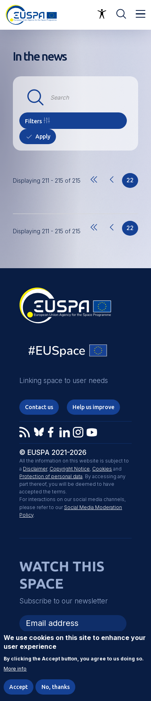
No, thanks (55, 687)
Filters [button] (33, 121)
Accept (18, 687)
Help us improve (93, 407)
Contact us (39, 407)
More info (15, 669)
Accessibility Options (102, 14)
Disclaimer (35, 469)
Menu (140, 14)
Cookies (102, 469)
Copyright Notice (70, 469)
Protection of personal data (51, 476)
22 (132, 182)
